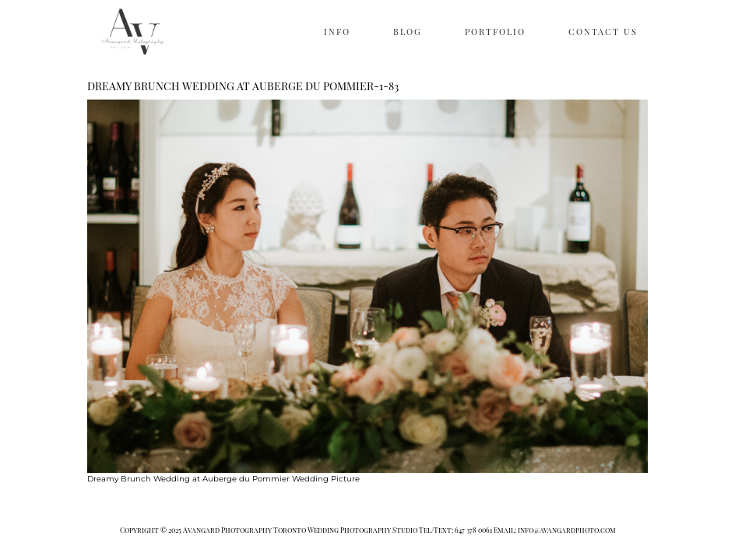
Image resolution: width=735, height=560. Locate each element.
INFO (337, 31)
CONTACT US (603, 31)
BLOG (407, 31)
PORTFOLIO (495, 31)
